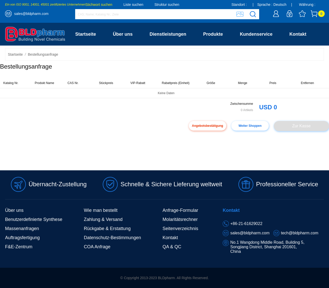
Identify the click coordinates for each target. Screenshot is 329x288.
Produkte (213, 34)
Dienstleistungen (168, 34)
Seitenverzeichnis (180, 228)
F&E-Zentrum (18, 246)
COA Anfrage (97, 246)
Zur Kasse (301, 126)
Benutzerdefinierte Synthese (33, 219)
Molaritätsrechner (180, 219)
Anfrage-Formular (180, 210)
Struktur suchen (166, 5)
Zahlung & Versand (103, 219)
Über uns (123, 34)
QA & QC (171, 246)
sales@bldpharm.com (31, 14)
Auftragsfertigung (22, 237)
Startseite (85, 34)
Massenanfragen (22, 228)
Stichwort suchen (98, 5)
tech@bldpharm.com (299, 233)
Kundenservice (256, 34)
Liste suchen (133, 5)
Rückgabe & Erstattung (107, 228)
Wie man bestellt (100, 210)
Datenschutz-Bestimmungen (112, 237)
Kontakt (298, 34)
